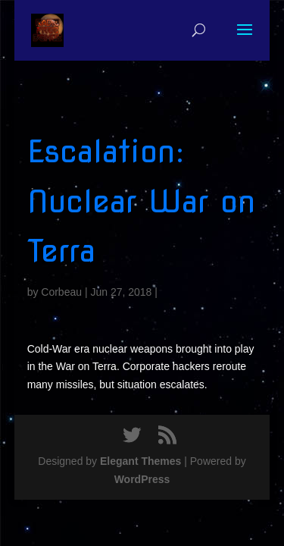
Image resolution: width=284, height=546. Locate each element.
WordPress (142, 479)
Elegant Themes (140, 461)
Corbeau (61, 292)
